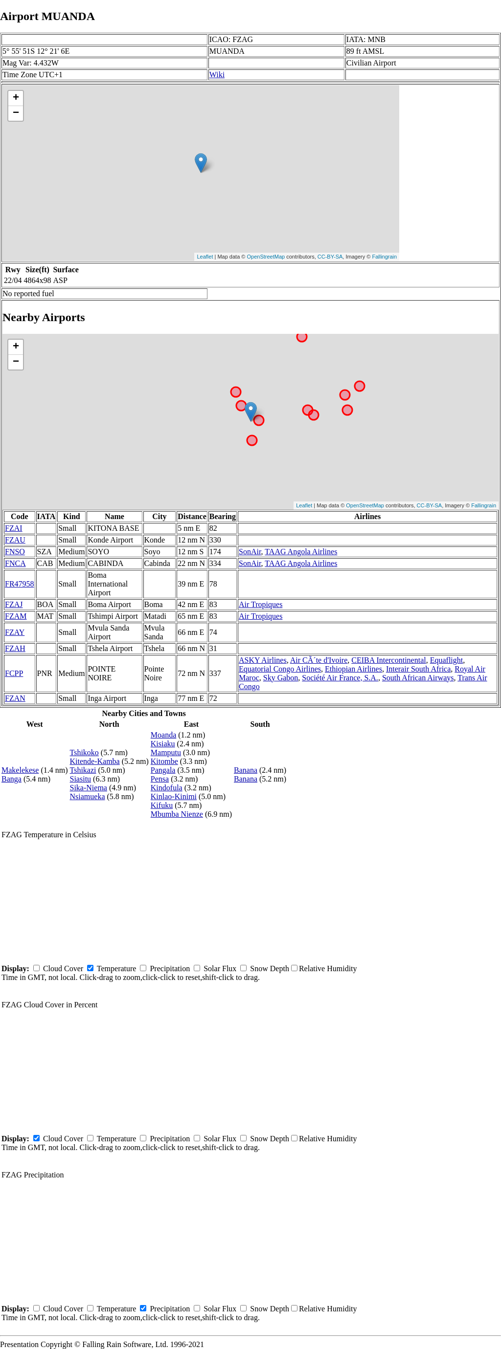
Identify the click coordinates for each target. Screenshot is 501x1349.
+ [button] (16, 98)
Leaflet (205, 257)
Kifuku (162, 805)
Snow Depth (269, 968)
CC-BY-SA (330, 257)
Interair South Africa (418, 669)
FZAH (15, 648)
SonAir (250, 551)
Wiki (217, 74)
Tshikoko (84, 752)
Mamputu (166, 752)
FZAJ (14, 604)
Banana (245, 770)
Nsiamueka (87, 796)
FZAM (15, 616)
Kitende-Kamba (95, 761)
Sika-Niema (88, 787)
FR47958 (19, 584)
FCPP (14, 673)
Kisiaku (163, 744)
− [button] (16, 113)
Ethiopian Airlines (353, 669)
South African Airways (418, 678)
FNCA (15, 563)
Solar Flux (220, 968)
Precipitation (170, 968)
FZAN (15, 698)
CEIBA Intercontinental (388, 660)
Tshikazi (83, 770)
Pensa (160, 779)
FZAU (15, 540)
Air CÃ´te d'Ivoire (319, 660)
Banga (11, 779)
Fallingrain (384, 257)
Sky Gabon (280, 678)
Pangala (163, 770)
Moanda (163, 735)
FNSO (15, 551)
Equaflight (446, 660)
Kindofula (166, 787)
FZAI (14, 528)
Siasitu (80, 779)
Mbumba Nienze (177, 814)
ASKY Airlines (263, 660)
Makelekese (20, 770)
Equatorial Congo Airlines (280, 669)
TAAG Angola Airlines (301, 551)
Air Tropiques (260, 604)
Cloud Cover (63, 968)
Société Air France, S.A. (340, 678)
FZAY (14, 632)
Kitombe (164, 761)
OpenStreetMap (266, 257)
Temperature (117, 968)
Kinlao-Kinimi (174, 796)
